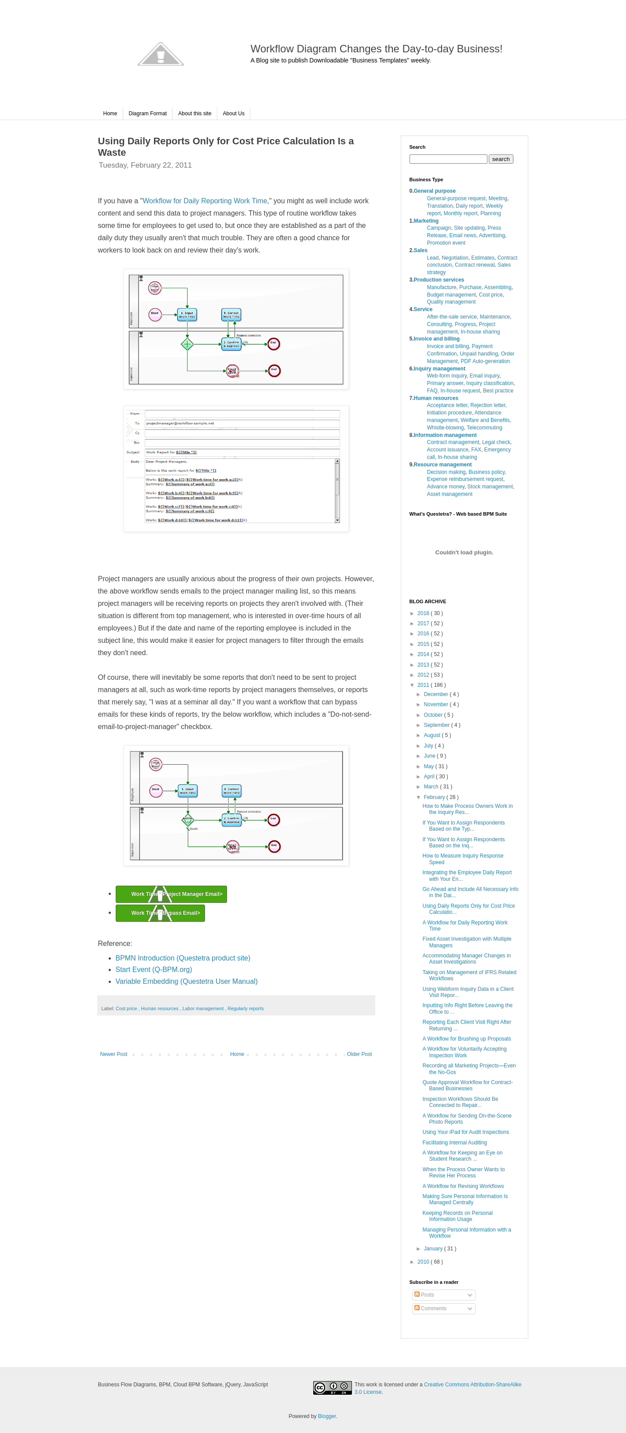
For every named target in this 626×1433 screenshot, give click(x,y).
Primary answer (445, 383)
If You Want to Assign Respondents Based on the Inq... (463, 842)
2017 (424, 623)
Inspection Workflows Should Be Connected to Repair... (460, 1102)
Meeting (498, 198)
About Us (234, 113)
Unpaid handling (479, 354)
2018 (424, 613)
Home (110, 113)
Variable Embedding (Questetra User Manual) (187, 981)
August (433, 735)
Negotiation (455, 258)
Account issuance (448, 450)
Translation (440, 206)
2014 (424, 654)
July (429, 746)
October (434, 715)
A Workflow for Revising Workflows (463, 1186)
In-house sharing (480, 332)
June (430, 756)
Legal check (496, 442)
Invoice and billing (437, 339)
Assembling (498, 287)
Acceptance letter (447, 405)
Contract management (453, 442)
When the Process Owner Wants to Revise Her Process (463, 1172)
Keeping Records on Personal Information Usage (457, 1216)
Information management (445, 435)
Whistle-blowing (445, 428)
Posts (424, 1295)
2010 (424, 1262)
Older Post (359, 1054)
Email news (462, 235)
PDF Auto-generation (485, 361)
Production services (439, 280)
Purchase (470, 287)
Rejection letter (487, 405)
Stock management (490, 487)
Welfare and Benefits (485, 420)
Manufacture (442, 287)
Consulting (439, 324)
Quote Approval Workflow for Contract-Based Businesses (467, 1085)
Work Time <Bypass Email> (166, 913)
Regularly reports (245, 1008)
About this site (194, 113)
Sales (421, 250)
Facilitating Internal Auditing (454, 1143)
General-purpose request (456, 198)
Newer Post (114, 1054)
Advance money (446, 487)
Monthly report (461, 213)
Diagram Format (148, 113)
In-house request (460, 391)
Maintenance (495, 317)
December (437, 694)
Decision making (446, 472)
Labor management (204, 1008)
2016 (424, 633)
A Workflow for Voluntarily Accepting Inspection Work (464, 1052)
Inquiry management (439, 369)
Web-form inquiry (447, 376)
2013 (424, 665)
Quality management (451, 302)
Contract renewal (475, 265)
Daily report (469, 206)
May (429, 766)
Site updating (469, 228)
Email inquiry (484, 376)
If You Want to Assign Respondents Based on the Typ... (463, 826)
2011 (424, 685)
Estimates (482, 258)
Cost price (127, 1008)
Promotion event (446, 243)
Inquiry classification (489, 383)
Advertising (492, 235)
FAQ (432, 391)
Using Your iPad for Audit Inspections (465, 1132)
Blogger (327, 1416)
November (437, 704)
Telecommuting (484, 428)
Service (423, 309)
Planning (490, 213)
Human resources (160, 1008)
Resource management (443, 465)
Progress (465, 324)
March (432, 787)
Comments (430, 1308)
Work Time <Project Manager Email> (177, 894)
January (434, 1249)
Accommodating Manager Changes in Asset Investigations (466, 959)
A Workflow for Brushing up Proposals (466, 1039)
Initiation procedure (449, 413)
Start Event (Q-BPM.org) (154, 969)
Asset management (449, 494)
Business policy (487, 472)
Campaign (439, 228)
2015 (424, 644)
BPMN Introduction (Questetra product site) (183, 958)
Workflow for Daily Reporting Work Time (205, 201)
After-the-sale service (452, 317)
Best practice (498, 391)
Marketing (426, 221)
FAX (476, 450)
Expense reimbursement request (465, 479)
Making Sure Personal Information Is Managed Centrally (465, 1199)
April (430, 776)
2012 (424, 675)
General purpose (435, 191)
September (437, 725)
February (435, 797)
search (501, 159)
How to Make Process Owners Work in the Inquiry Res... (467, 809)
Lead (433, 258)
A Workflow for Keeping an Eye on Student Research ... (462, 1156)
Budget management (451, 295)
